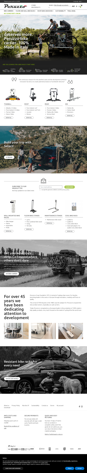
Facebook (79, 406)
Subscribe (69, 187)
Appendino (9, 225)
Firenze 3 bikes (51, 110)
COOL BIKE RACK (72, 224)
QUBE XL (70, 219)
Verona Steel (51, 114)
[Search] (62, 5)
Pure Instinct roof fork (33, 110)
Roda (7, 227)
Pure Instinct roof (32, 108)
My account (60, 405)
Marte (8, 223)
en (80, 1)
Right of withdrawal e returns (54, 434)
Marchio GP (25, 405)
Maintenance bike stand (54, 219)
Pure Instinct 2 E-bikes (13, 110)
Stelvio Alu (70, 108)
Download (7, 407)
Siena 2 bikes (10, 114)
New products (35, 7)
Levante (29, 112)
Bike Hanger (10, 221)
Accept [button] (80, 468)
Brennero (70, 112)
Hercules (29, 226)
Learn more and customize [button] (12, 468)
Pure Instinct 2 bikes (53, 108)
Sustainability (35, 405)
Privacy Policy (16, 405)
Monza (29, 114)
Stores (33, 5)
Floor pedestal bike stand (34, 221)
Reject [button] (69, 468)
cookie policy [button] (44, 462)
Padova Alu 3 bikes (52, 112)
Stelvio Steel (71, 110)
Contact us (45, 405)
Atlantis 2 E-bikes (11, 108)
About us (6, 405)
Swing (28, 224)
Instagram (82, 406)
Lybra (28, 219)
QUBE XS (70, 221)
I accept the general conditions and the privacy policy (55, 189)
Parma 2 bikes (10, 112)
